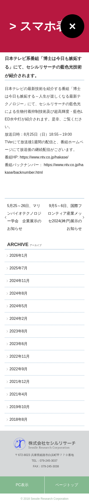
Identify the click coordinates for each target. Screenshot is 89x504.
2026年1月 (18, 255)
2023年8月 (18, 331)
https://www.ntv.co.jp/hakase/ (44, 157)
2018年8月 (18, 419)
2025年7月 (18, 268)
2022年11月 (19, 356)
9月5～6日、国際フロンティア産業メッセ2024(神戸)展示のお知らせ (65, 217)
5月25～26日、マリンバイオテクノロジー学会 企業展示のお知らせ (24, 217)
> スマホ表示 (44, 26)
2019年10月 (19, 407)
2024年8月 (18, 293)
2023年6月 (18, 344)
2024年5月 (18, 306)
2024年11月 (19, 281)
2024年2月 (18, 318)
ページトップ (66, 485)
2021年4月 (18, 394)
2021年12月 (19, 382)
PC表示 (22, 485)
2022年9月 (18, 369)
